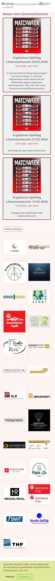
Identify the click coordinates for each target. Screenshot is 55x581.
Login (44, 3)
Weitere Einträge (13, 229)
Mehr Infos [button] (23, 570)
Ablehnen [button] (9, 577)
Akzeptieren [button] (24, 577)
